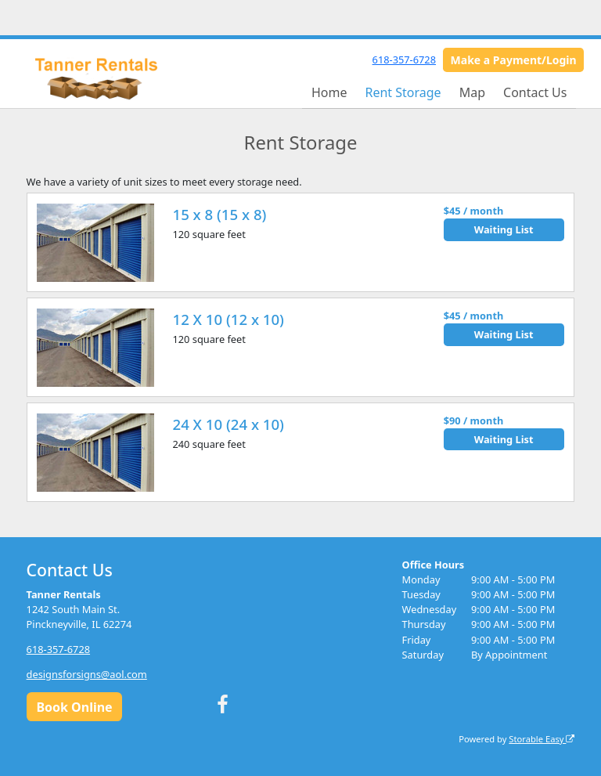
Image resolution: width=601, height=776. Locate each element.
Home (329, 92)
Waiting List (504, 229)
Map (472, 92)
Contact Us (535, 92)
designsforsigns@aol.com (87, 674)
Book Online (74, 707)
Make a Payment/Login (514, 59)
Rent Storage (403, 92)
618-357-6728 (404, 59)
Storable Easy (541, 739)
